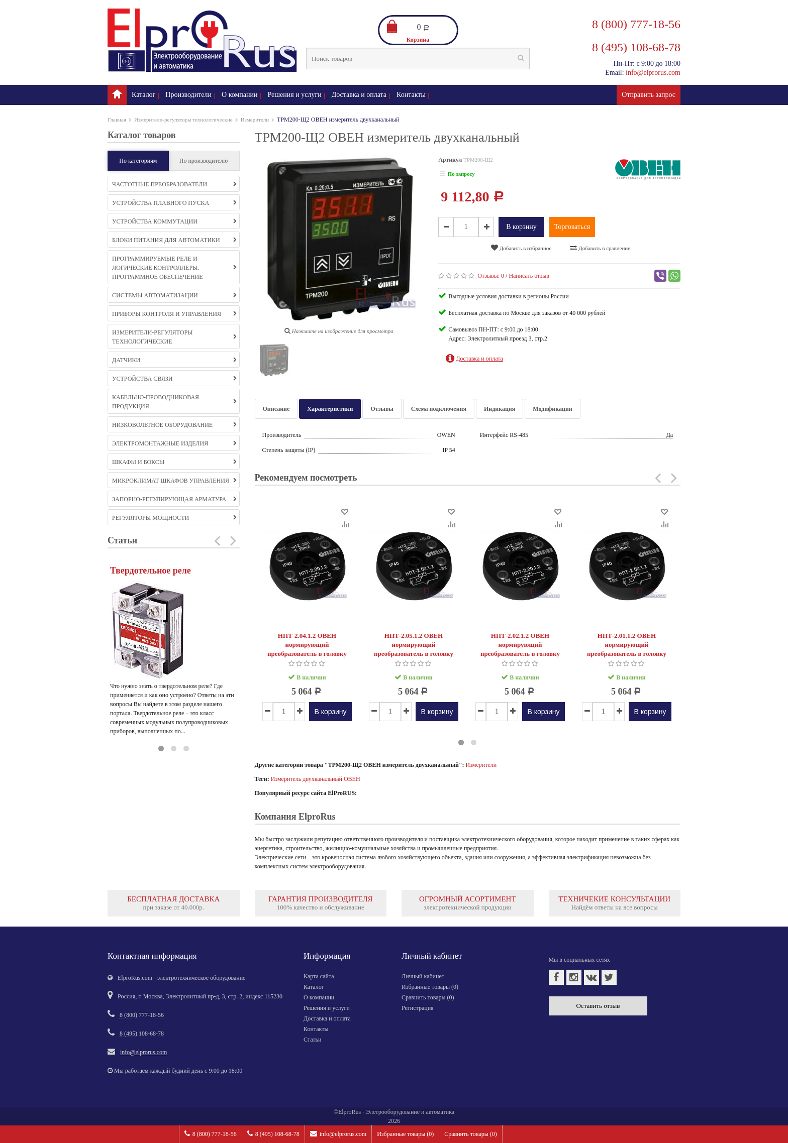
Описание (276, 408)
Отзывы (381, 408)
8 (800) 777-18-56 (210, 1133)
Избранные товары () (405, 1133)
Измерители (255, 120)
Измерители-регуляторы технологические (183, 120)
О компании (239, 94)
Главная (117, 120)
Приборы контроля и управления (174, 313)
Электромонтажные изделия (174, 443)
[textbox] (418, 58)
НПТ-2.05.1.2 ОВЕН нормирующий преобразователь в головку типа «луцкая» (413, 649)
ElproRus (349, 1111)
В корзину (521, 227)
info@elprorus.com (338, 1133)
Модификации (552, 408)
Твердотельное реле (150, 570)
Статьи (312, 1039)
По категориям (138, 160)
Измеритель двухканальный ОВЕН (315, 778)
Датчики (174, 360)
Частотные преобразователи (174, 184)
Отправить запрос (648, 94)
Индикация (499, 408)
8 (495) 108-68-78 (273, 1133)
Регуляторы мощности (174, 517)
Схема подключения (438, 408)
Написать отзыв (529, 275)
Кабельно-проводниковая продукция (174, 402)
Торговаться (572, 227)
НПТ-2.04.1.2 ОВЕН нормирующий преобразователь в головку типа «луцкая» (307, 649)
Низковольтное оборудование (174, 424)
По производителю (203, 160)
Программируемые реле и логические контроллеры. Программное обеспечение (174, 267)
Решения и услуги (295, 94)
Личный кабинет (423, 976)
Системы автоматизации (174, 295)
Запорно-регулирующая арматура (174, 499)
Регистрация (418, 1007)
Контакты (411, 94)
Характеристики (330, 408)
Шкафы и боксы (174, 462)
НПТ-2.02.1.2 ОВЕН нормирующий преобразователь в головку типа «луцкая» (520, 649)
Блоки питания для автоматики (174, 240)
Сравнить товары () (470, 1133)
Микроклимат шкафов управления (174, 480)
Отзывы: (490, 275)
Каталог (143, 94)
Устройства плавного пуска (174, 202)
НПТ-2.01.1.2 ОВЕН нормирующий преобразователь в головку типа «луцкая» (626, 649)
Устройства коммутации (174, 221)
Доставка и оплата (359, 94)
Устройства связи (174, 378)
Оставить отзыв (598, 1005)
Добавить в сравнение (600, 247)
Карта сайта (319, 976)
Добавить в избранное (521, 247)
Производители (188, 94)
